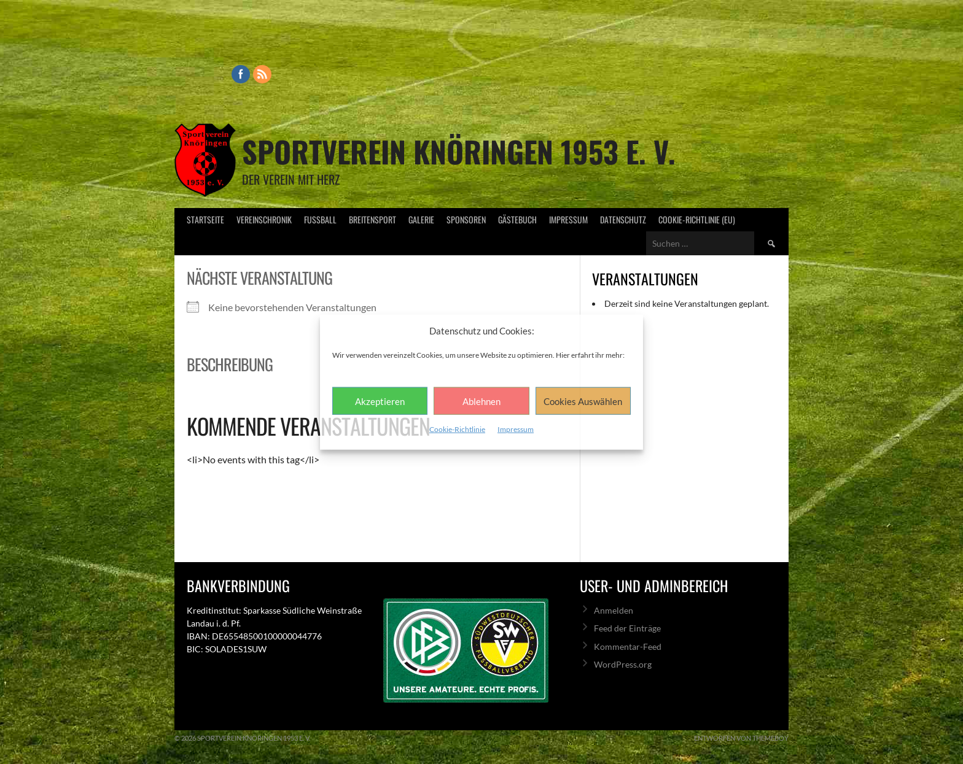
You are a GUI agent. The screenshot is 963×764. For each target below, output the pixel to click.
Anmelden (613, 610)
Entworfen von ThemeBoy (741, 738)
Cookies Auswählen (583, 400)
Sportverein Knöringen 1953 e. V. (459, 151)
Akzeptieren (380, 400)
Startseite (205, 219)
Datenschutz (623, 219)
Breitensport (372, 219)
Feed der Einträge (627, 628)
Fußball (320, 219)
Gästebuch (517, 219)
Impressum (515, 429)
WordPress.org (623, 664)
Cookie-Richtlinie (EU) (696, 219)
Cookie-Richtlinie (457, 429)
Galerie (421, 219)
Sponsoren (466, 219)
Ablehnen (481, 400)
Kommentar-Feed (627, 646)
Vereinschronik (264, 219)
